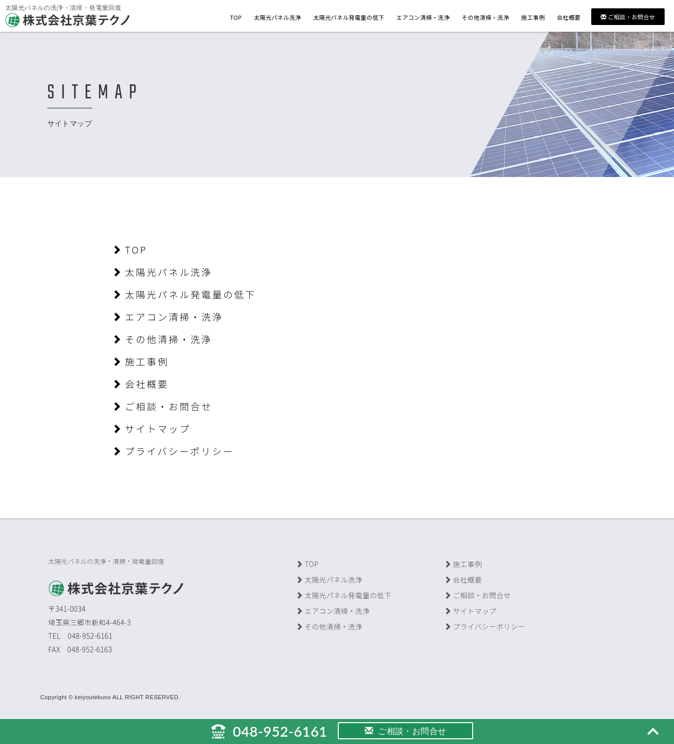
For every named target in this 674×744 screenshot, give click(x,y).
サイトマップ (151, 428)
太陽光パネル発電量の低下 (349, 17)
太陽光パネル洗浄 (277, 17)
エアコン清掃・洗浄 (423, 17)
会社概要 (569, 17)
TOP (236, 17)
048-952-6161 (269, 731)
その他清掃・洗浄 (485, 17)
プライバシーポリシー (173, 451)
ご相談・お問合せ (628, 16)
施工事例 (533, 17)
